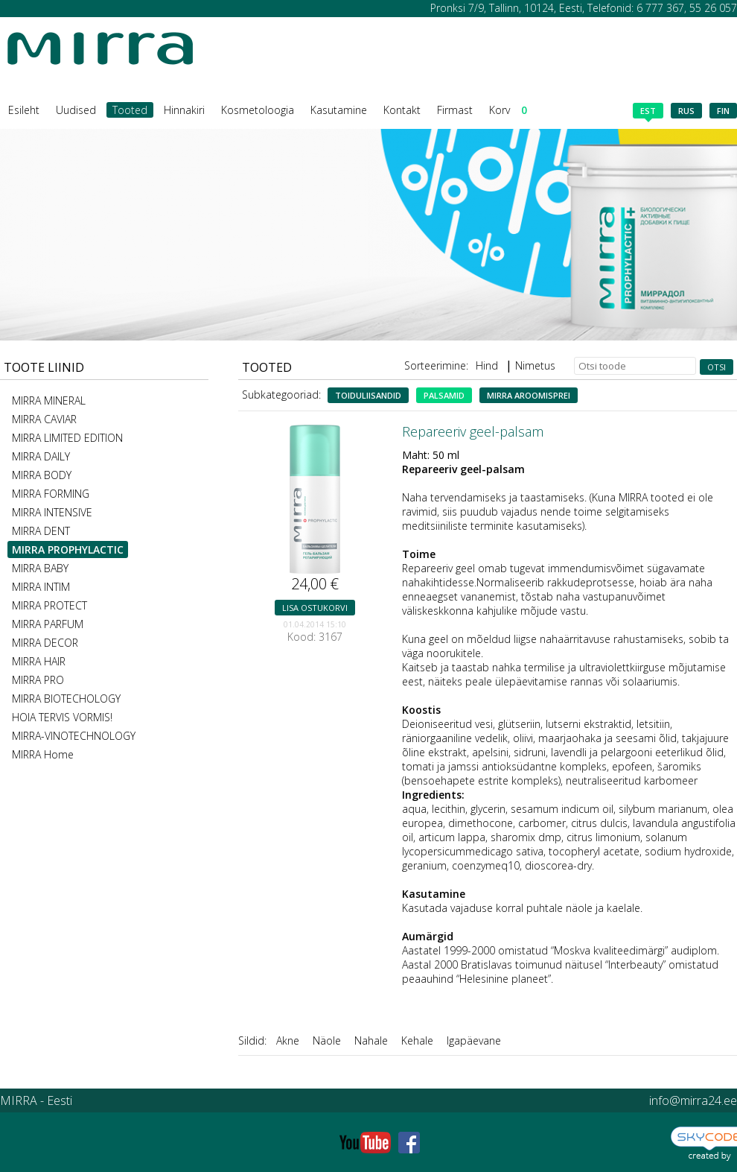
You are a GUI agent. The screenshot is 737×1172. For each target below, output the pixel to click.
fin (723, 110)
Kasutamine (338, 110)
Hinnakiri (184, 110)
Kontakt (402, 110)
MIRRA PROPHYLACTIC (68, 549)
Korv (508, 110)
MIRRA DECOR (45, 643)
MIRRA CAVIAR (44, 419)
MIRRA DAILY (41, 456)
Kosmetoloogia (257, 110)
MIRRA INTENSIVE (52, 512)
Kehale (417, 1040)
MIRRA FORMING (50, 494)
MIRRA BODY (41, 475)
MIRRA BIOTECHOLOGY (66, 698)
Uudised (76, 110)
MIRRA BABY (40, 568)
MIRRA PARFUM (47, 624)
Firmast (455, 110)
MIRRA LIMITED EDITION (67, 438)
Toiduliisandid (368, 395)
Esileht (23, 110)
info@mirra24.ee (693, 1100)
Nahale (371, 1040)
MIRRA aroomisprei (528, 395)
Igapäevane (474, 1040)
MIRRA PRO (38, 680)
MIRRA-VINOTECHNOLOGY (73, 736)
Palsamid (444, 395)
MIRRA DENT (41, 531)
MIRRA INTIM (41, 587)
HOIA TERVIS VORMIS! (62, 717)
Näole (327, 1040)
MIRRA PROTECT (49, 605)
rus (686, 110)
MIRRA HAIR (39, 661)
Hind (487, 365)
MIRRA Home (43, 754)
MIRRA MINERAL (49, 400)
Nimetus (535, 365)
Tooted (129, 110)
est (648, 111)
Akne (287, 1040)
